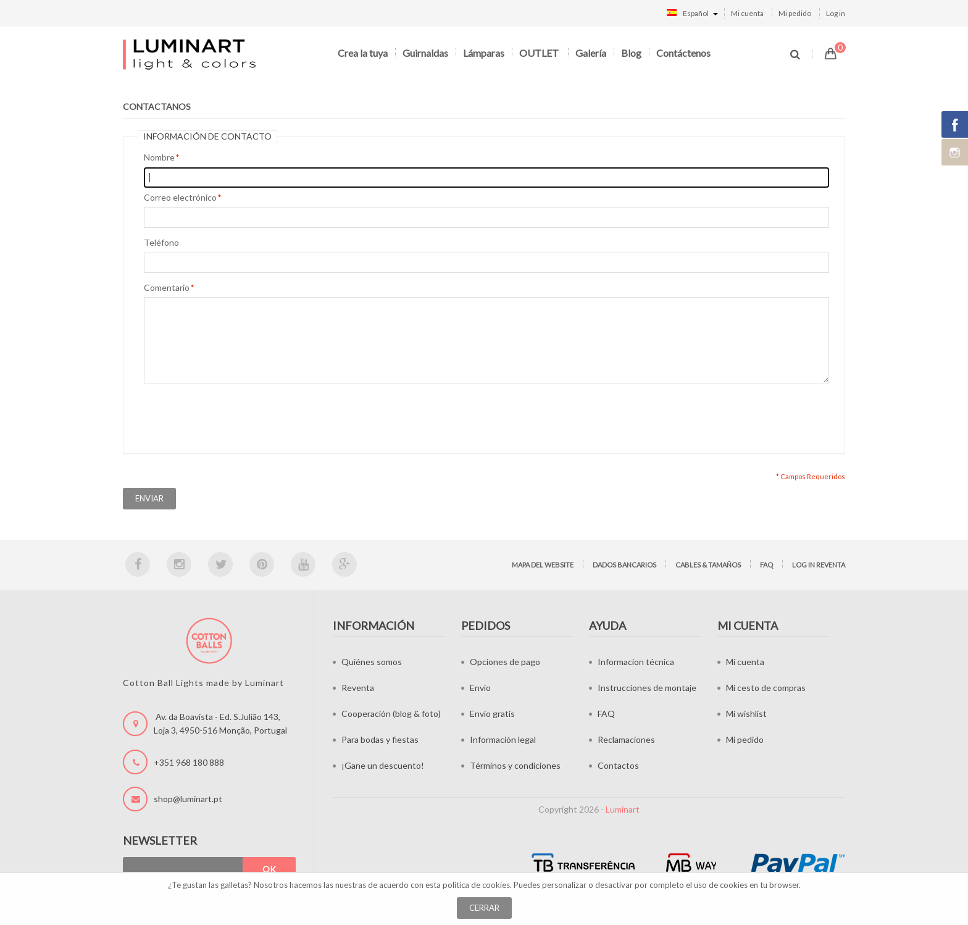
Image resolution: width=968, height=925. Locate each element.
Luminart (623, 809)
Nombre (159, 157)
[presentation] (238, 415)
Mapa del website (543, 565)
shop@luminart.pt (188, 798)
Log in (835, 13)
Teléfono (161, 242)
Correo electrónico (180, 197)
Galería (590, 53)
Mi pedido (794, 13)
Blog (631, 53)
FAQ (766, 565)
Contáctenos (683, 53)
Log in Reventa (818, 565)
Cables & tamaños (708, 565)
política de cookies (476, 885)
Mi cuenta (747, 13)
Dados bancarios (624, 565)
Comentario (167, 288)
